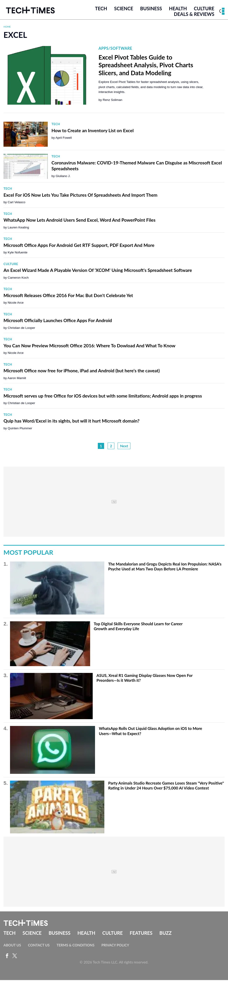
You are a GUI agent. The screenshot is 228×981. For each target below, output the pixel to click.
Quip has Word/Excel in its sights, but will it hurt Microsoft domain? (71, 422)
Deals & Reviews (194, 15)
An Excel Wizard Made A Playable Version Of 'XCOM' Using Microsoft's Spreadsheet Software (97, 271)
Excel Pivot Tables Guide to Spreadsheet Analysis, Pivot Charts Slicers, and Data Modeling (146, 66)
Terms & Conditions (75, 946)
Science (123, 9)
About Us (12, 946)
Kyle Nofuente (17, 253)
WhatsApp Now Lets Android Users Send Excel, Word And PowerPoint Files (79, 221)
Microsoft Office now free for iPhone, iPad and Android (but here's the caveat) (81, 371)
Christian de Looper (21, 329)
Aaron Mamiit (16, 379)
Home (7, 27)
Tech (101, 9)
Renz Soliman (112, 101)
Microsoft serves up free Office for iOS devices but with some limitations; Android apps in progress (102, 396)
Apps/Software (115, 49)
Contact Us (39, 946)
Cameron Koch (18, 278)
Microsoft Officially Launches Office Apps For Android (57, 321)
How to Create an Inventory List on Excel (92, 131)
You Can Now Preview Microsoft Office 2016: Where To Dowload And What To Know (89, 346)
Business (151, 9)
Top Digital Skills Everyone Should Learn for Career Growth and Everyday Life (138, 627)
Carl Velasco (16, 203)
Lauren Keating (18, 228)
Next (124, 447)
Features (141, 934)
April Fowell (63, 139)
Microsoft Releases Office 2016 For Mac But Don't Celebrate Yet (68, 296)
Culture (204, 9)
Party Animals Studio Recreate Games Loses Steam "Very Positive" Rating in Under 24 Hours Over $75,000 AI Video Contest (166, 787)
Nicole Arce (16, 304)
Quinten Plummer (20, 429)
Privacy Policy (115, 946)
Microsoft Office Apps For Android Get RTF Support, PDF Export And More (78, 246)
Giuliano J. (63, 177)
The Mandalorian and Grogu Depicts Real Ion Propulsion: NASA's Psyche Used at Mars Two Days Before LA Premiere (164, 567)
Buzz (166, 934)
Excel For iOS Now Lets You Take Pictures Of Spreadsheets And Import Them (80, 196)
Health (178, 9)
